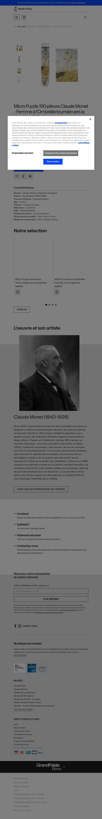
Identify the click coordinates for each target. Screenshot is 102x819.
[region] (51, 143)
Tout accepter (53, 161)
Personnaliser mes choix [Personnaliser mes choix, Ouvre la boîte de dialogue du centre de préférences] (22, 153)
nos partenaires (61, 123)
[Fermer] (90, 119)
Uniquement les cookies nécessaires (61, 153)
